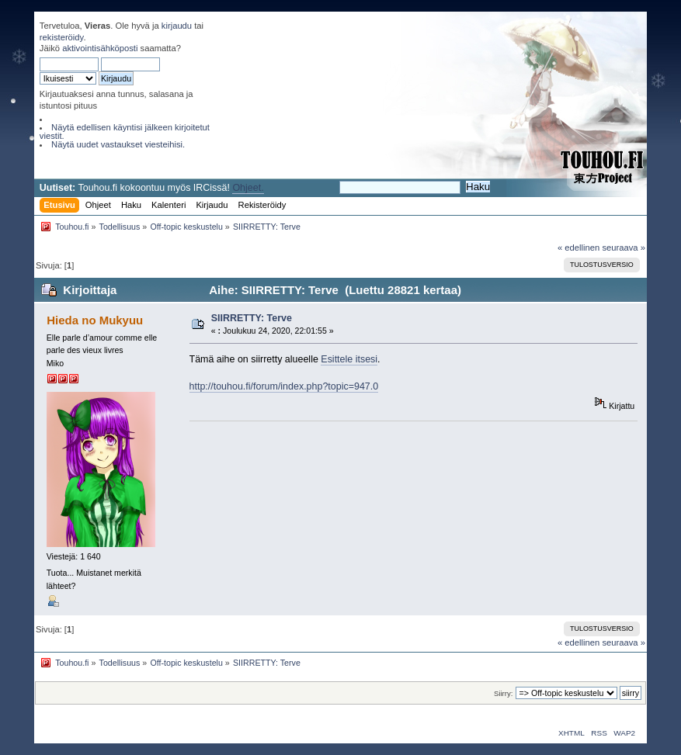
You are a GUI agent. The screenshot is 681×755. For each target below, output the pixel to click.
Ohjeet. (247, 187)
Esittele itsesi (349, 359)
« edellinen (578, 247)
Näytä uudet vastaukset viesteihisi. (118, 144)
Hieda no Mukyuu (95, 320)
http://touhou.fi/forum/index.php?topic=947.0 (284, 386)
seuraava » (623, 247)
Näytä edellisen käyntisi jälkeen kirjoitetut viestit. (125, 131)
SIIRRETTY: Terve (251, 318)
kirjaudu (177, 25)
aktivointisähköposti (99, 48)
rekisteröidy (62, 37)
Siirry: (503, 693)
